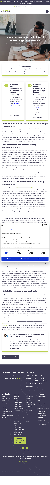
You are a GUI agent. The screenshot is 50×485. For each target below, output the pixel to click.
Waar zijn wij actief (7, 420)
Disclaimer (28, 410)
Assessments (5, 414)
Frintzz (19, 388)
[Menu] (47, 10)
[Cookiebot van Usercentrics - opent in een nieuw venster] (43, 225)
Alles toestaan (41, 258)
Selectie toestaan (25, 258)
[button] (17, 6)
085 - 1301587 (42, 413)
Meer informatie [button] (16, 123)
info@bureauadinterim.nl (25, 462)
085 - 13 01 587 (25, 460)
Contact (4, 427)
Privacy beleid (29, 412)
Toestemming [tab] (9, 229)
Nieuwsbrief (29, 420)
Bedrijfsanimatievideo (7, 425)
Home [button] (5, 43)
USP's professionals (19, 439)
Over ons (4, 416)
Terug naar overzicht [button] (10, 366)
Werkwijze (5, 418)
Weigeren (9, 258)
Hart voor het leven (31, 414)
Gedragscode (29, 416)
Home (3, 406)
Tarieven (4, 423)
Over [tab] (41, 229)
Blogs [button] (11, 43)
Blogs (27, 422)
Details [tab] (25, 229)
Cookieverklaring (30, 407)
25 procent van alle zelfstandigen (24, 193)
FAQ (27, 418)
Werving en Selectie (7, 412)
